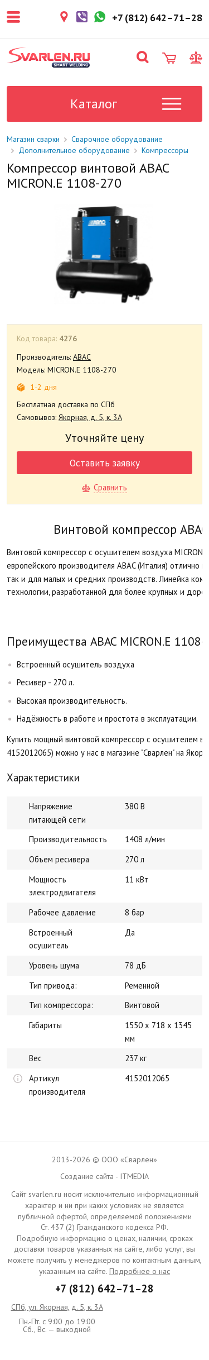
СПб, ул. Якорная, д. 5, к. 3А (57, 1307)
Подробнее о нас (139, 1271)
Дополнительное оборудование (74, 150)
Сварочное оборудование (117, 139)
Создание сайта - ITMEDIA (104, 1176)
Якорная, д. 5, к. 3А (90, 417)
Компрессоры (165, 150)
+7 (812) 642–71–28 (104, 1288)
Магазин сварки (33, 139)
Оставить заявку (105, 462)
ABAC (82, 357)
